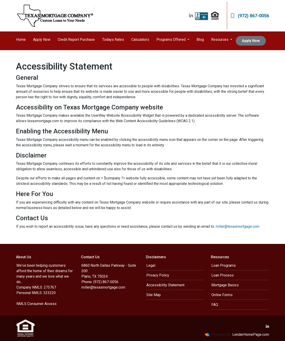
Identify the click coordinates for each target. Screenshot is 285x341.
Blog (200, 39)
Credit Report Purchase (76, 39)
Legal (150, 265)
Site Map (153, 295)
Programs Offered (171, 39)
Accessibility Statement (165, 285)
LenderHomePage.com (250, 334)
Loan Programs (223, 265)
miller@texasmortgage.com (237, 226)
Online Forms (222, 295)
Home (21, 39)
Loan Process (222, 275)
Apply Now (41, 39)
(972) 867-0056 (250, 15)
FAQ (214, 304)
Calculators (140, 39)
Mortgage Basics (225, 285)
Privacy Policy (157, 275)
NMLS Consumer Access (36, 304)
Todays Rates (113, 39)
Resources (220, 39)
